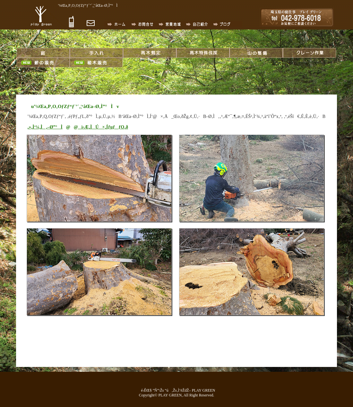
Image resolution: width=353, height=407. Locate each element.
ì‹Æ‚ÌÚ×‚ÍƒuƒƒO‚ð (103, 127)
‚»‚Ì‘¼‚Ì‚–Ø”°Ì (45, 127)
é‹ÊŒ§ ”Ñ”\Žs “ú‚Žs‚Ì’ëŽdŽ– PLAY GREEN (176, 390)
